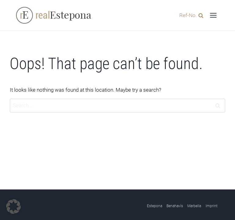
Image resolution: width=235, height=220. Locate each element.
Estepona (154, 206)
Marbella (194, 206)
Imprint (212, 206)
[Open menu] (213, 15)
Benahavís (174, 206)
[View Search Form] (189, 15)
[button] (13, 206)
